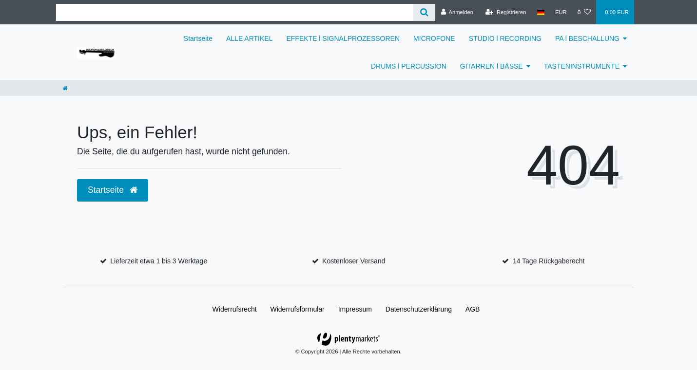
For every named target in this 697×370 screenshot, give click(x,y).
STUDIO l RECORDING (505, 38)
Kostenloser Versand (353, 261)
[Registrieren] (505, 12)
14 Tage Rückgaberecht (549, 261)
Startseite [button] (112, 190)
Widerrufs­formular (298, 309)
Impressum (355, 309)
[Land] (541, 12)
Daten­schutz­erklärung (419, 309)
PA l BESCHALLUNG (587, 38)
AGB (472, 309)
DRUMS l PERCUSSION (408, 66)
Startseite (198, 38)
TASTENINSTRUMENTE (582, 66)
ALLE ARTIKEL (249, 38)
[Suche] (424, 12)
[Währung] (561, 12)
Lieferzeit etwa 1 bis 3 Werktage (158, 261)
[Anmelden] (457, 12)
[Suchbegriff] (234, 12)
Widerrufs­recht (235, 309)
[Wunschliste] (584, 12)
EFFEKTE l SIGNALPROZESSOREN (343, 38)
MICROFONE (434, 38)
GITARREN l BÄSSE (491, 66)
